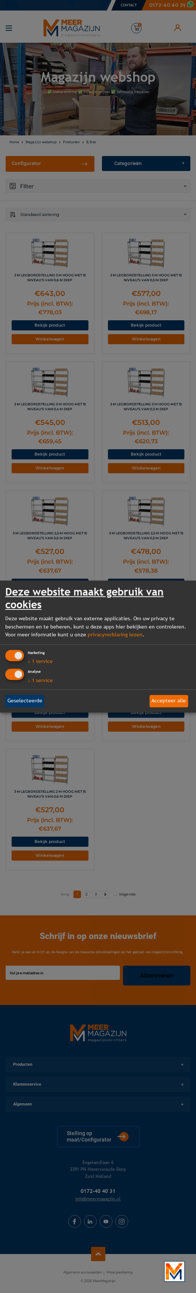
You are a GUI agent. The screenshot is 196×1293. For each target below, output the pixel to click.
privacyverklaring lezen (115, 635)
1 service (40, 661)
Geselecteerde (24, 701)
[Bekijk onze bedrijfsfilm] (174, 1271)
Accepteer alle (168, 701)
